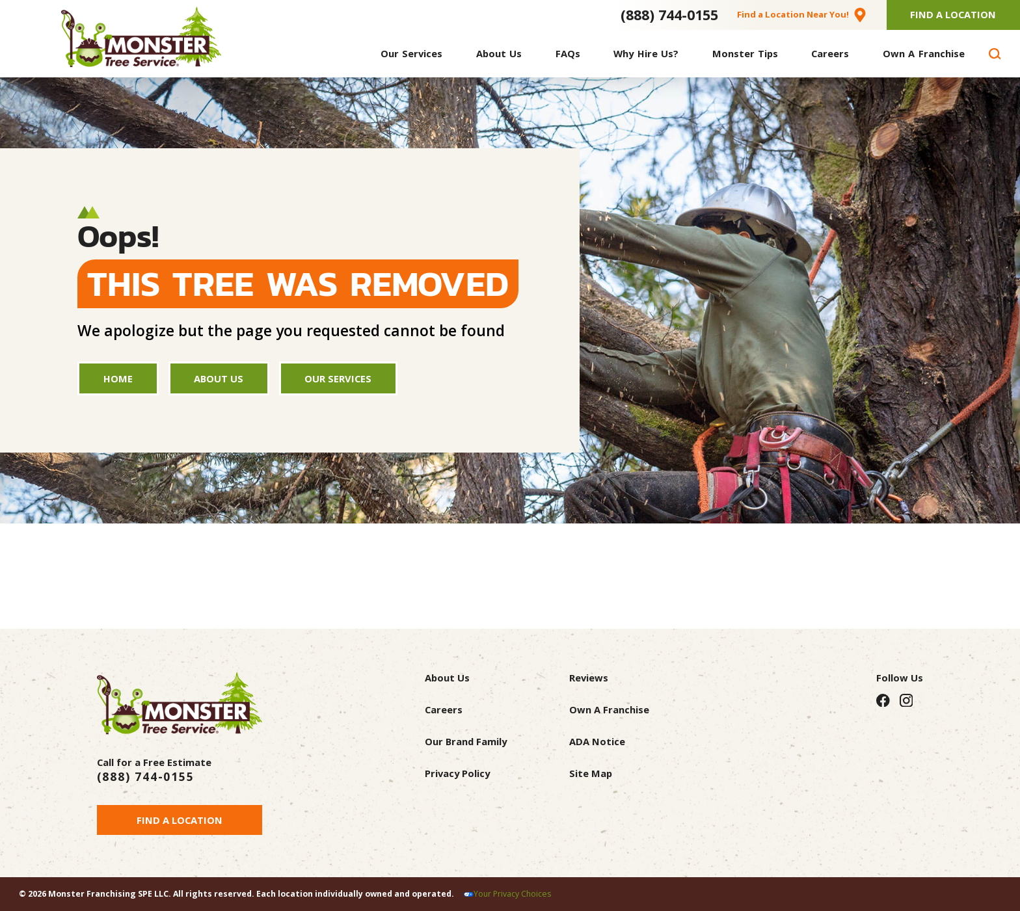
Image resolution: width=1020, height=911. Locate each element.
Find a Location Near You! (793, 14)
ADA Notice (597, 741)
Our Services (337, 378)
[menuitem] (411, 53)
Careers (444, 709)
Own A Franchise (609, 709)
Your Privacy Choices (512, 893)
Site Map (590, 773)
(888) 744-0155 (669, 14)
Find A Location (953, 14)
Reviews (588, 677)
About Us (218, 378)
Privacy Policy (457, 773)
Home (118, 378)
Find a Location (179, 819)
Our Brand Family (466, 741)
